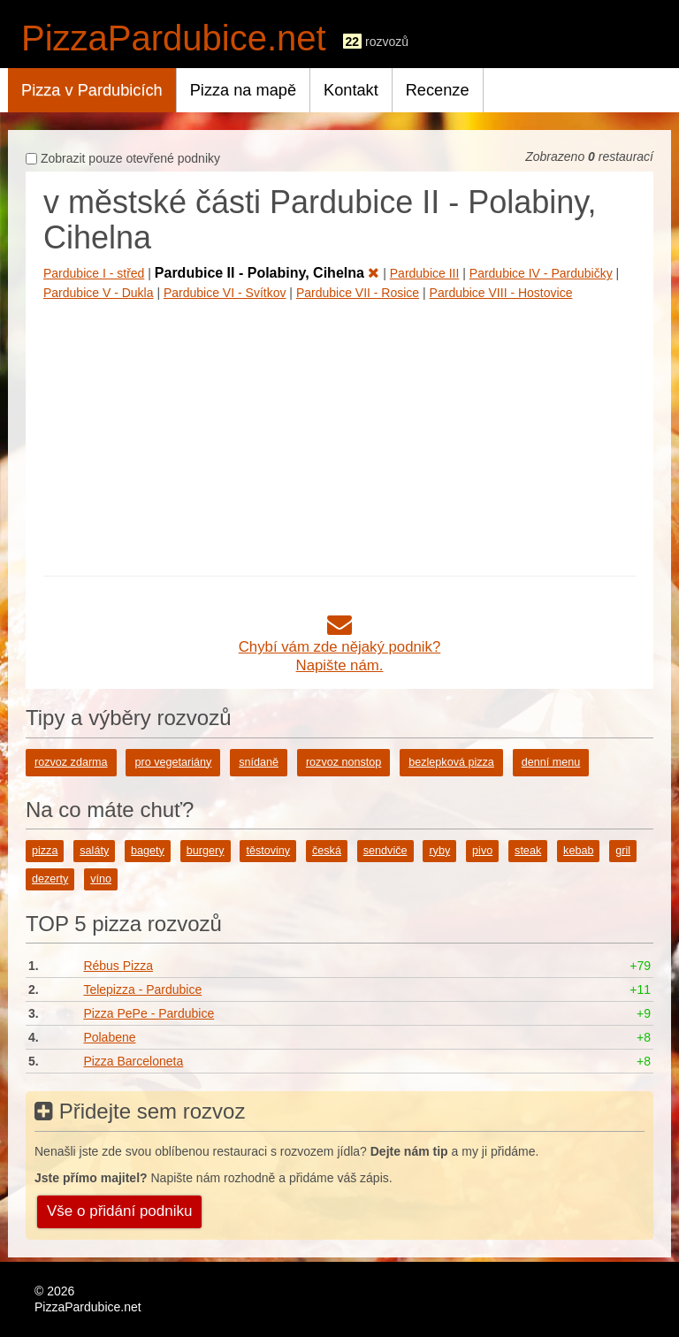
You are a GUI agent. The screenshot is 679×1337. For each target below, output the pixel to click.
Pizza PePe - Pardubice (148, 1013)
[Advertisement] (339, 434)
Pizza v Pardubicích (92, 90)
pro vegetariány (172, 762)
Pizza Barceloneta (133, 1061)
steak (528, 850)
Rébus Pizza (118, 966)
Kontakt (351, 90)
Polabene (109, 1037)
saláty (94, 850)
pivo (482, 850)
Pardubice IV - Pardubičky (541, 273)
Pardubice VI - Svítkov (225, 293)
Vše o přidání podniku (119, 1211)
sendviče (385, 850)
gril (622, 850)
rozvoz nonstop (343, 762)
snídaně (258, 762)
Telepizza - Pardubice (142, 989)
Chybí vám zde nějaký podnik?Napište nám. (340, 647)
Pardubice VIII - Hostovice (501, 293)
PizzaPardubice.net (173, 38)
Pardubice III (425, 273)
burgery (206, 850)
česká (326, 850)
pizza (44, 850)
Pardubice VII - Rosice (357, 293)
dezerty (50, 879)
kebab (578, 850)
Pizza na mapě (243, 90)
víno (100, 879)
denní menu (551, 762)
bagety (147, 850)
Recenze (437, 90)
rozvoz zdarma (71, 762)
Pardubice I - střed (93, 273)
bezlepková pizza (451, 762)
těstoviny (268, 850)
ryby (439, 850)
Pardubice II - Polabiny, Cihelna (267, 272)
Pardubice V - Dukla (98, 293)
